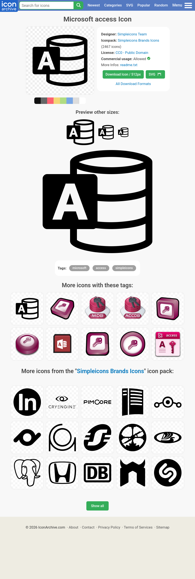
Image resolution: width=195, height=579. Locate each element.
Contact (88, 527)
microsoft (79, 268)
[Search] (78, 5)
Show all (97, 506)
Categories (113, 5)
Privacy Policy (109, 527)
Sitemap (163, 527)
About (73, 527)
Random (161, 5)
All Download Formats (133, 84)
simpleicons (124, 268)
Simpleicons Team (132, 34)
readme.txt (128, 65)
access (101, 268)
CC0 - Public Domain (132, 52)
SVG (129, 5)
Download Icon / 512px (123, 74)
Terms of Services (138, 527)
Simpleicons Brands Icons (138, 40)
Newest (94, 5)
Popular (143, 5)
